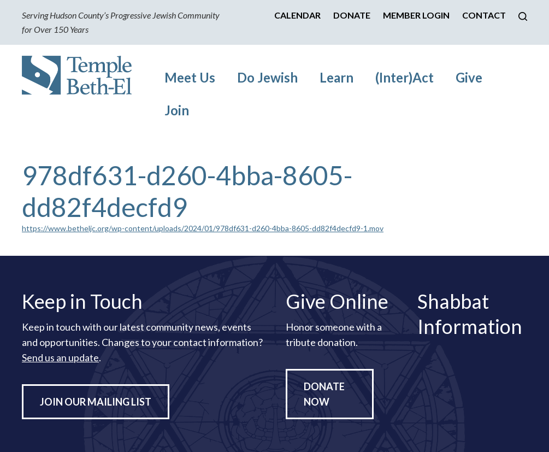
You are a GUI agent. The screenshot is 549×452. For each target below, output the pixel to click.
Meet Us (189, 77)
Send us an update (60, 357)
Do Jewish (267, 77)
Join (176, 110)
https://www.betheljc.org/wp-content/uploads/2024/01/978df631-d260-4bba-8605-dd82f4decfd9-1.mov (202, 228)
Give (469, 77)
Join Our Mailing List (95, 402)
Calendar (297, 15)
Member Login (416, 15)
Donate (351, 15)
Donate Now (324, 394)
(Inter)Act (404, 77)
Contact (484, 15)
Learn (336, 77)
